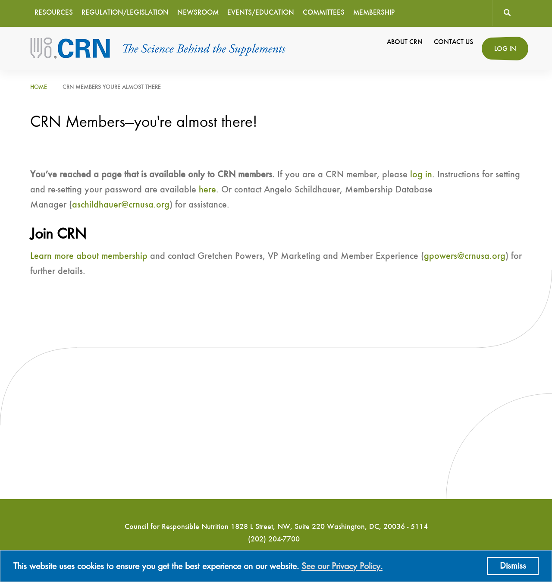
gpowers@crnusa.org (464, 256)
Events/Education (260, 12)
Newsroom (198, 12)
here (207, 190)
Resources (53, 12)
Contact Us (453, 42)
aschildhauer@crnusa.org (120, 205)
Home (38, 87)
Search (507, 13)
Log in (505, 49)
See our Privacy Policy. (342, 566)
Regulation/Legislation (125, 12)
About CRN (405, 42)
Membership (374, 12)
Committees (324, 12)
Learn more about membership (88, 256)
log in (421, 174)
